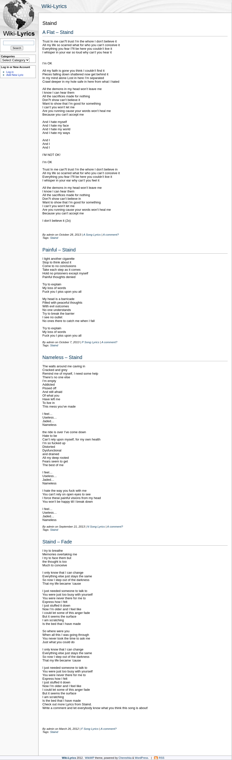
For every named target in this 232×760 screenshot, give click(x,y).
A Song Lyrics (92, 234)
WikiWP (89, 757)
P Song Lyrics (90, 342)
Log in (10, 71)
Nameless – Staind (62, 357)
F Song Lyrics (89, 728)
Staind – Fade (57, 541)
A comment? (111, 234)
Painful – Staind (59, 249)
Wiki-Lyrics (54, 6)
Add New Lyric (14, 74)
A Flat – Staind (57, 32)
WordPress (141, 757)
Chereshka (125, 757)
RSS (161, 757)
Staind (54, 237)
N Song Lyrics (96, 526)
